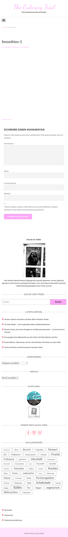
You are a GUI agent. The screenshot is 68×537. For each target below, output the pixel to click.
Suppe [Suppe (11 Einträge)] (6, 488)
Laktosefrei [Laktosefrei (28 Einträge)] (28, 473)
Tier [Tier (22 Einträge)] (29, 487)
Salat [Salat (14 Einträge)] (29, 483)
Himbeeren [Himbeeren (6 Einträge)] (51, 459)
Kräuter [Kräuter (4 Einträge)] (40, 469)
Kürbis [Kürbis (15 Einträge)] (15, 473)
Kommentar (9, 143)
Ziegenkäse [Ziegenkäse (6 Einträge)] (26, 492)
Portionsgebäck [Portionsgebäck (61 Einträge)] (45, 477)
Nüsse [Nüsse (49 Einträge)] (7, 477)
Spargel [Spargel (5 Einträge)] (58, 483)
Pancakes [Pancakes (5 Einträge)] (18, 478)
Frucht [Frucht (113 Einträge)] (55, 454)
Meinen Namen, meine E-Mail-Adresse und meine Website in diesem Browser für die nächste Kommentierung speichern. (31, 208)
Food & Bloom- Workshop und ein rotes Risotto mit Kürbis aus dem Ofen (32, 342)
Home (4, 27)
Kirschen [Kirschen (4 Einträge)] (6, 469)
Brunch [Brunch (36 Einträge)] (27, 449)
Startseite (8, 510)
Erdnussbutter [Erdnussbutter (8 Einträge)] (30, 455)
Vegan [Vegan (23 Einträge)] (38, 487)
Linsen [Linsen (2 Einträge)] (40, 473)
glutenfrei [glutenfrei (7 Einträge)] (22, 459)
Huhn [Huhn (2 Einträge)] (30, 464)
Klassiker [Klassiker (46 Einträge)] (19, 468)
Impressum (8, 515)
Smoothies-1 (7, 119)
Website (7, 193)
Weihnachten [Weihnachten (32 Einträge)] (11, 492)
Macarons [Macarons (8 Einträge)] (50, 473)
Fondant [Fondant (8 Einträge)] (44, 455)
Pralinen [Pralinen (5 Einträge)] (7, 483)
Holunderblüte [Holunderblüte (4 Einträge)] (19, 464)
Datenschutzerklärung (13, 520)
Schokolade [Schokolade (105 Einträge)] (43, 482)
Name (6, 171)
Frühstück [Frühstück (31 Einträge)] (9, 459)
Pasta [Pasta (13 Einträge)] (29, 478)
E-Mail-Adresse (10, 183)
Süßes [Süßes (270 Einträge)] (17, 487)
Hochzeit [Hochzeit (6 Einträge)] (7, 464)
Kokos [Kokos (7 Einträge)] (31, 469)
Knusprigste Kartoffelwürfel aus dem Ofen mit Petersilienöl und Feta (30, 337)
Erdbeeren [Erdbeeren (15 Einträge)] (15, 454)
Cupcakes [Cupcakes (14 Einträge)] (39, 449)
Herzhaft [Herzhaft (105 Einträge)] (37, 459)
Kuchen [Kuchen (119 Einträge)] (53, 468)
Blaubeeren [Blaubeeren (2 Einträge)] (7, 450)
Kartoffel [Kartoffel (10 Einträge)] (52, 464)
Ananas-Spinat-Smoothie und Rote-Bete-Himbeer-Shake (26, 319)
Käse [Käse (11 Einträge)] (5, 473)
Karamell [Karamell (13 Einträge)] (40, 463)
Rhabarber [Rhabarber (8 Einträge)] (18, 483)
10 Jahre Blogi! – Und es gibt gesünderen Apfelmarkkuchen (27, 324)
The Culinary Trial (34, 7)
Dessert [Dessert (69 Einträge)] (53, 449)
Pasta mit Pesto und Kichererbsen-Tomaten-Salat (23, 347)
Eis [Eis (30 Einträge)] (5, 454)
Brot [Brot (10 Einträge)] (16, 450)
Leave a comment (22, 47)
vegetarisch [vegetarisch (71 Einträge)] (53, 487)
